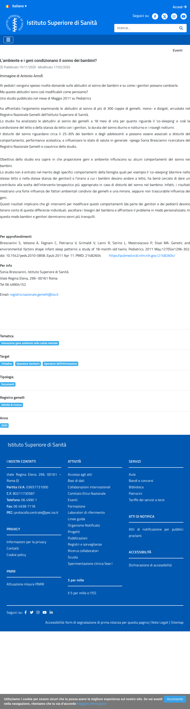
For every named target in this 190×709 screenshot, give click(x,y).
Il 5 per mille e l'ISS (82, 670)
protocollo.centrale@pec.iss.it (36, 590)
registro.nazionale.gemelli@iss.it (34, 361)
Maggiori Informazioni (91, 703)
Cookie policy (16, 632)
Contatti (13, 626)
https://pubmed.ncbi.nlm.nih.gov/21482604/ (142, 323)
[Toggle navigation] (8, 39)
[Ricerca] (145, 28)
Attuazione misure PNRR (25, 661)
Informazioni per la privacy (26, 619)
